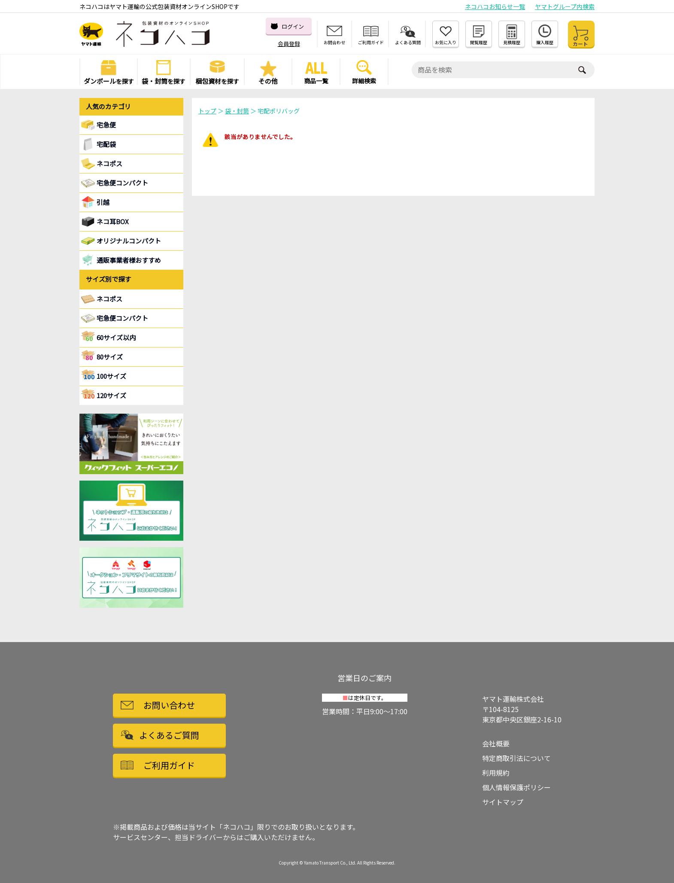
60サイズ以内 (116, 337)
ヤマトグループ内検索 (565, 6)
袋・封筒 (237, 111)
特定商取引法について (516, 758)
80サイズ (110, 356)
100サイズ (111, 376)
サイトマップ (502, 802)
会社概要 (496, 743)
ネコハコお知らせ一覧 (495, 6)
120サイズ (111, 395)
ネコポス (109, 298)
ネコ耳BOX (113, 221)
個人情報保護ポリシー (516, 787)
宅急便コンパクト (122, 182)
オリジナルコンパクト (129, 240)
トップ (207, 111)
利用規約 (496, 772)
